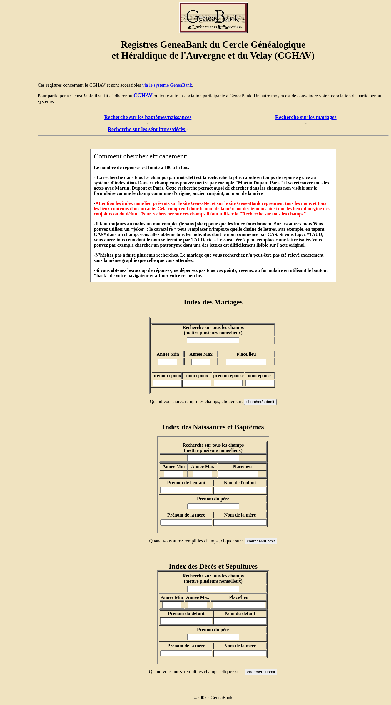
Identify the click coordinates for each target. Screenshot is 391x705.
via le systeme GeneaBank (167, 85)
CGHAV (143, 95)
